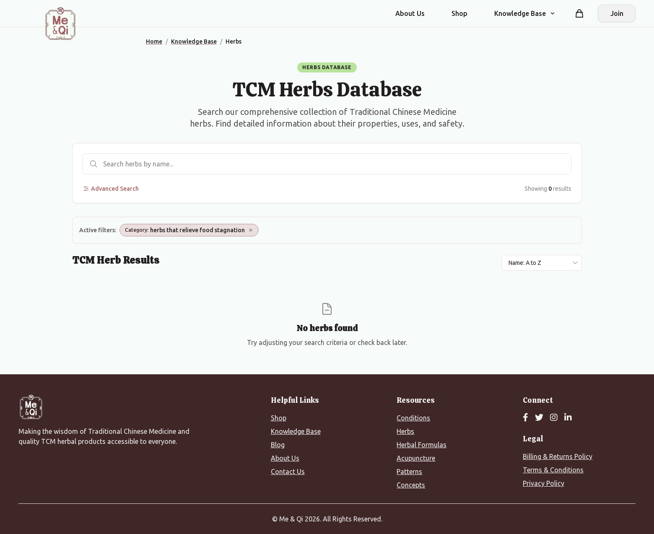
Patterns (409, 471)
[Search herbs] (327, 163)
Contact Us (288, 471)
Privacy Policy (543, 483)
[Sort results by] (541, 263)
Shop (459, 13)
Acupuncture (416, 458)
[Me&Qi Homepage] (60, 23)
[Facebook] (525, 418)
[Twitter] (539, 418)
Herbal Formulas (421, 444)
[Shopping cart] (579, 13)
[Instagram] (554, 418)
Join (616, 13)
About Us (410, 13)
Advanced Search (111, 188)
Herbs (405, 431)
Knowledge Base (296, 431)
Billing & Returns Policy (557, 456)
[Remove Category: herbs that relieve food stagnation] (250, 230)
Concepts (411, 485)
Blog (278, 444)
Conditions (413, 418)
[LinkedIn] (568, 418)
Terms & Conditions (553, 470)
